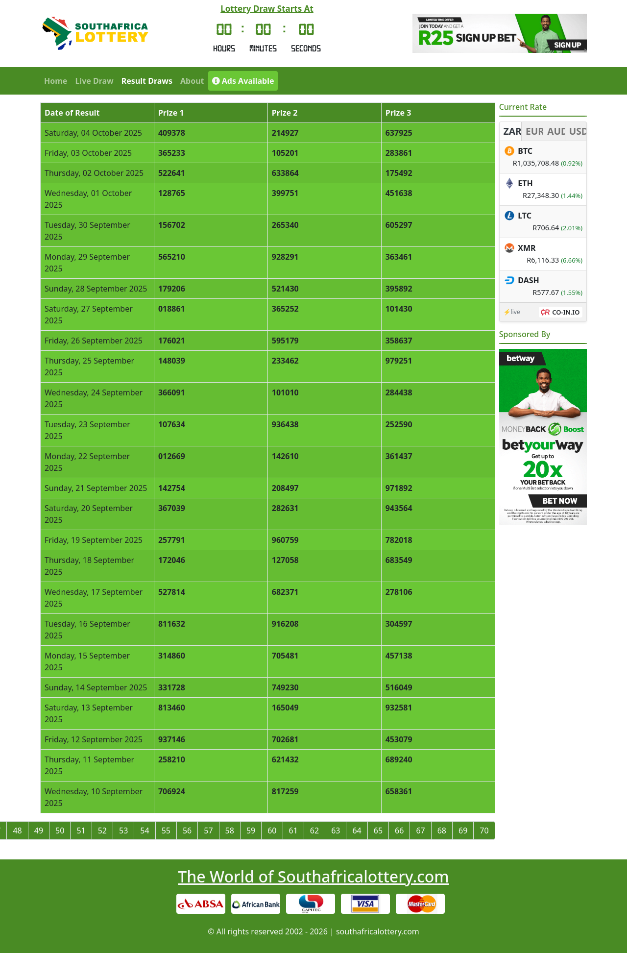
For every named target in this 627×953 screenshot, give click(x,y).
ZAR (512, 131)
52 (102, 830)
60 (271, 830)
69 (462, 830)
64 (356, 830)
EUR (534, 131)
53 (123, 830)
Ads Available (243, 80)
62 (314, 830)
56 (187, 830)
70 (484, 830)
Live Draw (94, 80)
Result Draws (146, 80)
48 (17, 830)
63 (335, 830)
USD (577, 131)
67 (420, 830)
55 (166, 830)
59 (250, 830)
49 (38, 830)
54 (144, 830)
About (192, 80)
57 (208, 830)
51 (80, 830)
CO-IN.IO (565, 312)
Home (55, 80)
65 (378, 830)
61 (293, 830)
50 (59, 830)
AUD (555, 131)
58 (229, 830)
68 (441, 830)
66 (399, 830)
